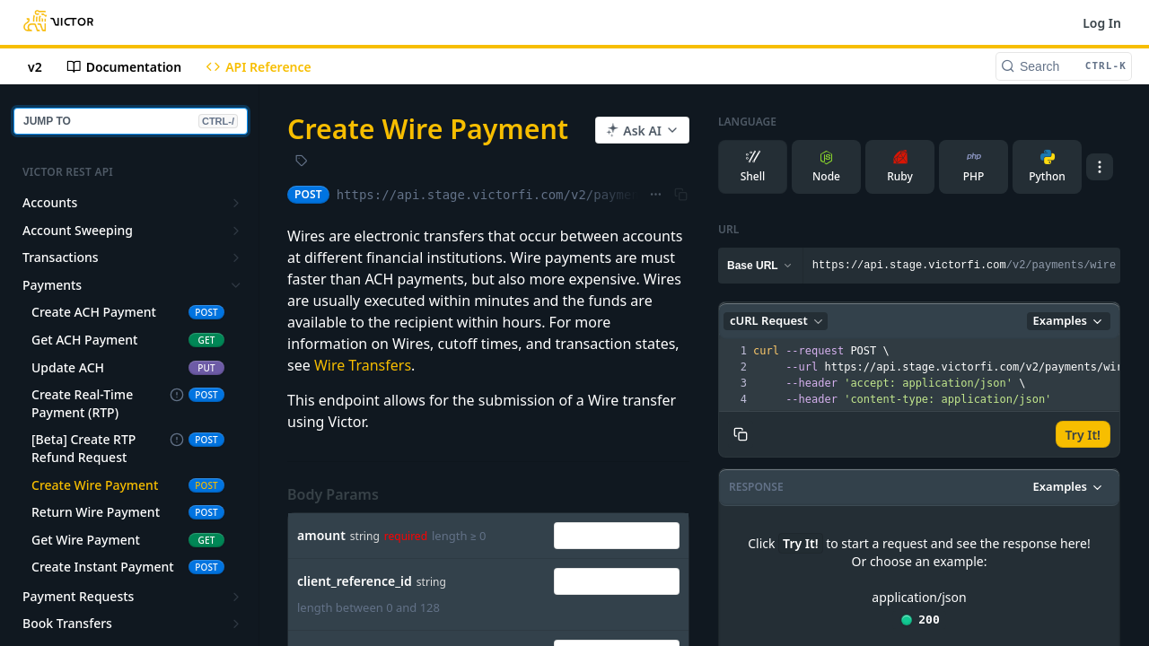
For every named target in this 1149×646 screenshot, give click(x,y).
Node (826, 167)
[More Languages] (1099, 166)
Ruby (900, 167)
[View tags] (301, 162)
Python (1047, 167)
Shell (753, 167)
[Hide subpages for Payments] (236, 285)
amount (321, 535)
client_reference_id (354, 580)
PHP (974, 167)
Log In (1102, 22)
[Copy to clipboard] (740, 434)
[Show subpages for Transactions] (236, 257)
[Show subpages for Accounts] (236, 203)
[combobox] (617, 535)
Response (756, 486)
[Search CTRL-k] (1063, 66)
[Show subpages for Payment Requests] (236, 596)
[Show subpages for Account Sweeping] (236, 230)
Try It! (1083, 434)
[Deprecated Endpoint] (177, 395)
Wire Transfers (362, 365)
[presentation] (947, 375)
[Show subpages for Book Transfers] (236, 623)
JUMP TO (130, 121)
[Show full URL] (655, 195)
